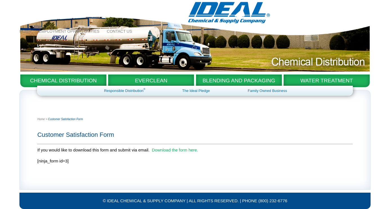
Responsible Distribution (124, 91)
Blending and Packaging (238, 80)
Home (25, 6)
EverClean (151, 80)
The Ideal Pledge (196, 91)
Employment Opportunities (69, 6)
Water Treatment (326, 80)
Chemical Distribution (63, 80)
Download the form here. (175, 150)
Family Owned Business (267, 91)
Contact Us (119, 6)
